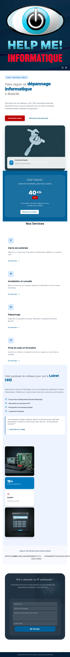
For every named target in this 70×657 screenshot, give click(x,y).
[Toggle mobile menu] (66, 68)
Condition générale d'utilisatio (44, 654)
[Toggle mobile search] (63, 68)
